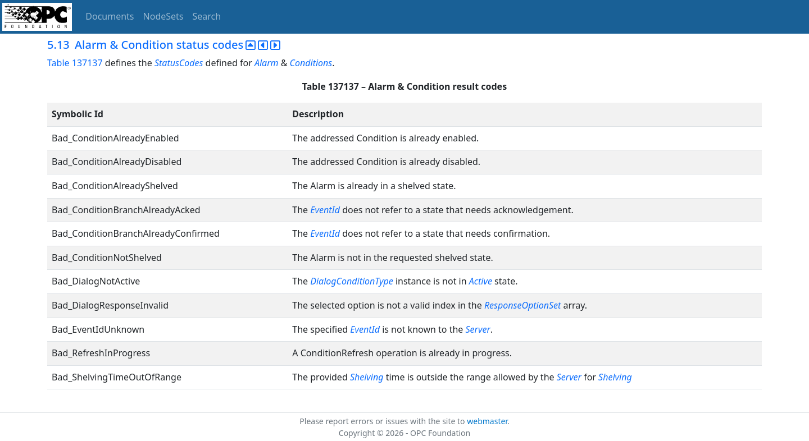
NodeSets (163, 16)
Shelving (367, 377)
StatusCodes (178, 63)
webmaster (487, 421)
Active (480, 281)
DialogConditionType (351, 281)
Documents (109, 16)
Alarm (266, 63)
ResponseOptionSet (522, 305)
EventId (325, 210)
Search (207, 16)
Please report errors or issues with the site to (383, 421)
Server (478, 329)
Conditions (311, 63)
